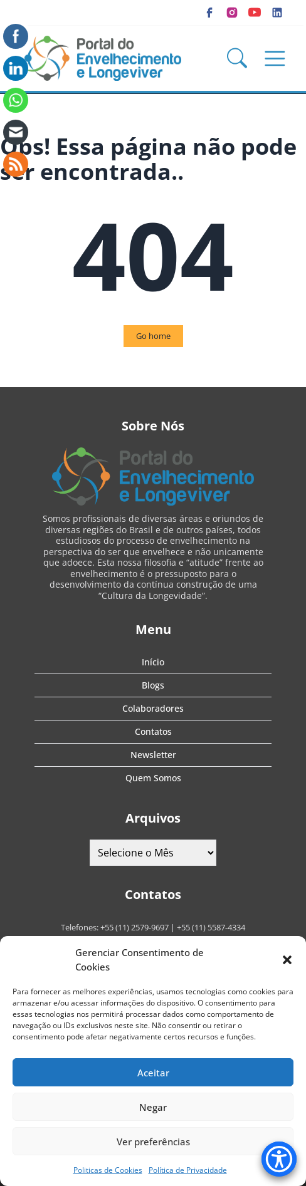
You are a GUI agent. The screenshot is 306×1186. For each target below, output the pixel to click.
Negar (153, 1107)
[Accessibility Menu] (279, 1159)
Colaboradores (153, 708)
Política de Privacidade (188, 1170)
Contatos (153, 731)
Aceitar (153, 1072)
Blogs (153, 685)
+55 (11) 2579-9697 (134, 927)
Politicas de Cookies (107, 1170)
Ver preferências (153, 1141)
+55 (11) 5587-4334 (211, 927)
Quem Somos (153, 778)
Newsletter (153, 755)
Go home (153, 335)
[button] (287, 960)
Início (153, 662)
